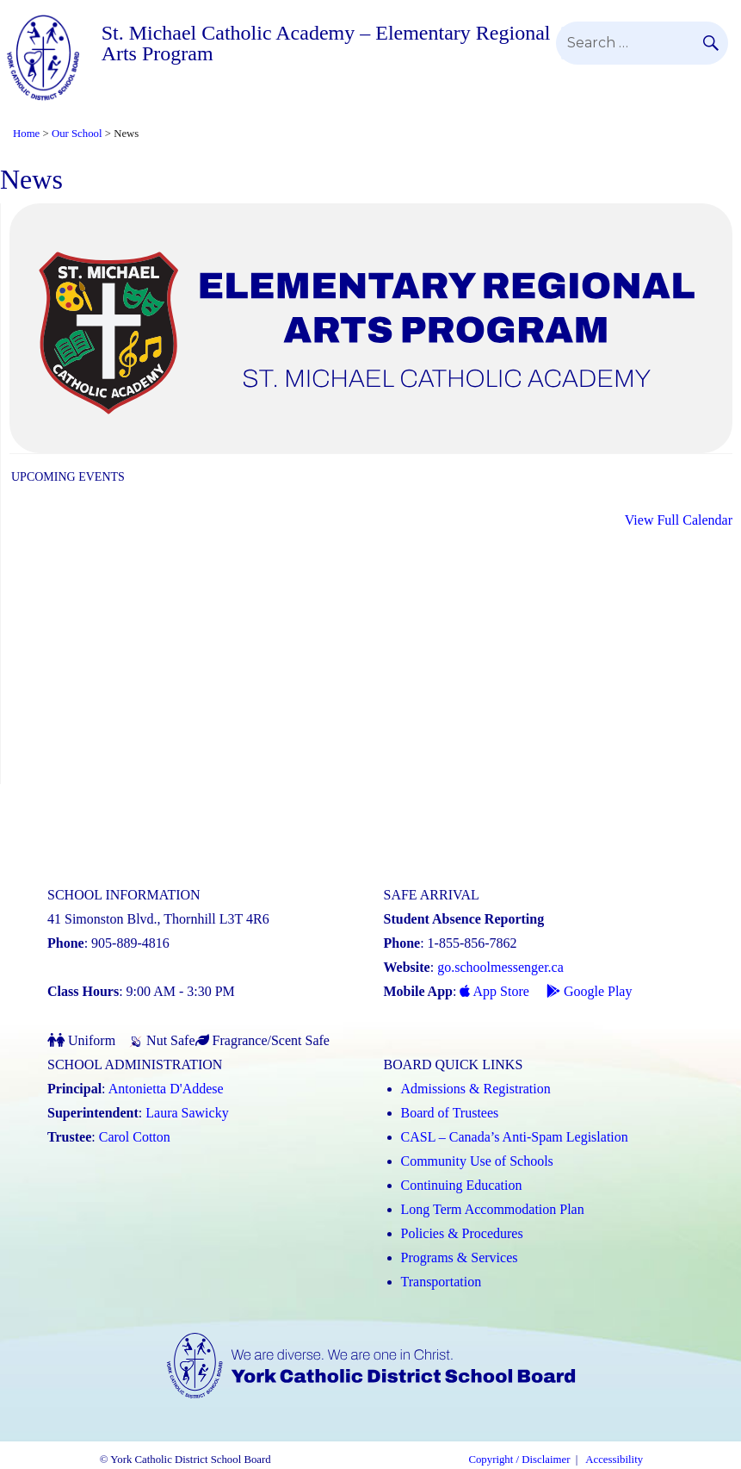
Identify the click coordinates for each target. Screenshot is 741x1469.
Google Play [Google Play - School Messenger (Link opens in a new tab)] (589, 991)
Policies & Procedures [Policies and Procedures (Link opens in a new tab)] (462, 1233)
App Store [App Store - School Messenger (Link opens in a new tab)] (494, 991)
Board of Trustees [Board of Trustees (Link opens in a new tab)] (450, 1112)
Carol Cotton (134, 1137)
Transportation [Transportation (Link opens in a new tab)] (441, 1281)
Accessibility (614, 1459)
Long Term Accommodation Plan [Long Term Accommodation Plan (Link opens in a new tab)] (492, 1209)
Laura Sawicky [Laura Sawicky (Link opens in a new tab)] (186, 1112)
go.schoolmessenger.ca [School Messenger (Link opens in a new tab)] (500, 967)
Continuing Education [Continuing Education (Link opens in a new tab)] (461, 1185)
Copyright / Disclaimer (519, 1459)
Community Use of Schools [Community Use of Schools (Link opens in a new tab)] (477, 1161)
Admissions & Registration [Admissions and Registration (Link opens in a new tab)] (476, 1088)
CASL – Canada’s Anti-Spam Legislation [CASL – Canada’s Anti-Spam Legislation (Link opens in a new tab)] (514, 1137)
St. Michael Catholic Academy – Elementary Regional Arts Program (326, 43)
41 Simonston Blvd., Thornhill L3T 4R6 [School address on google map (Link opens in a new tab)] (158, 919)
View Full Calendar (678, 520)
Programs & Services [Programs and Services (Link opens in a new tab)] (459, 1257)
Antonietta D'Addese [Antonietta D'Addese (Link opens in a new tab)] (166, 1088)
